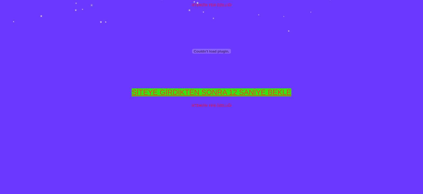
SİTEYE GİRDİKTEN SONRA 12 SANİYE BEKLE (211, 92)
